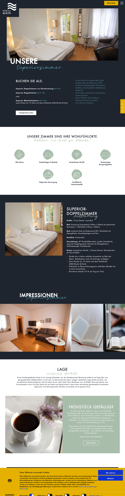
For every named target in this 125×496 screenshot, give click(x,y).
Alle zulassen (110, 469)
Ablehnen (110, 475)
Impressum (24, 485)
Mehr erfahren (91, 443)
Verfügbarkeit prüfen (26, 113)
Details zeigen (95, 492)
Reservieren (111, 3)
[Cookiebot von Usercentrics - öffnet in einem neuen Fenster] (9, 492)
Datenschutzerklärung (87, 483)
